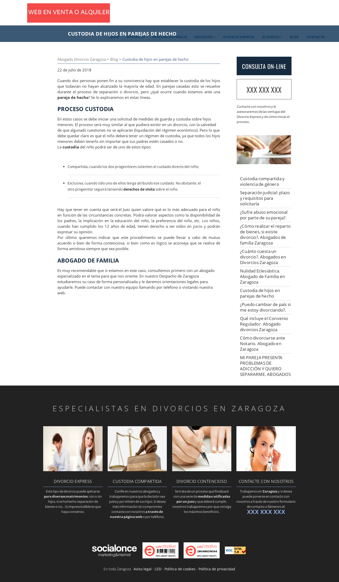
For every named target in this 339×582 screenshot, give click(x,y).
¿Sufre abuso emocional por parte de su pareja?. (263, 215)
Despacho (136, 37)
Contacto (316, 37)
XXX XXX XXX (264, 89)
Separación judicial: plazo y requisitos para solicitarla (265, 198)
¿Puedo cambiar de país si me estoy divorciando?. (265, 307)
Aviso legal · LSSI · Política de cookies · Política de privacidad (184, 568)
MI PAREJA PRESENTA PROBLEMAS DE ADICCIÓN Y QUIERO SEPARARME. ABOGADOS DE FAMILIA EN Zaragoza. (265, 369)
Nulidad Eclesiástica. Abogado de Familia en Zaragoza (262, 276)
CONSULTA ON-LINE (264, 66)
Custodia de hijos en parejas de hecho (260, 293)
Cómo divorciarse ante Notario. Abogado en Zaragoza (262, 343)
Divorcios (204, 37)
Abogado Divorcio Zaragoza (81, 59)
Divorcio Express (238, 37)
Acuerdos (271, 37)
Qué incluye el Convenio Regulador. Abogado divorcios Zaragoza (264, 323)
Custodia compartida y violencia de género (262, 181)
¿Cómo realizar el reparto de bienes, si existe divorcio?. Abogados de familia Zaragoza (265, 234)
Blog (294, 37)
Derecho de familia (169, 37)
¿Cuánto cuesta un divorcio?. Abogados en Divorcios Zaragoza (263, 256)
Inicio (113, 37)
